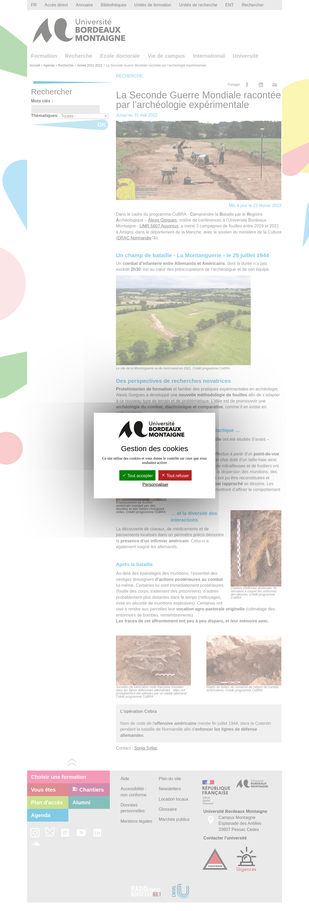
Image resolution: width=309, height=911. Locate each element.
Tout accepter (137, 475)
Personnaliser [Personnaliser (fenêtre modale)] (156, 484)
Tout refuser (175, 475)
